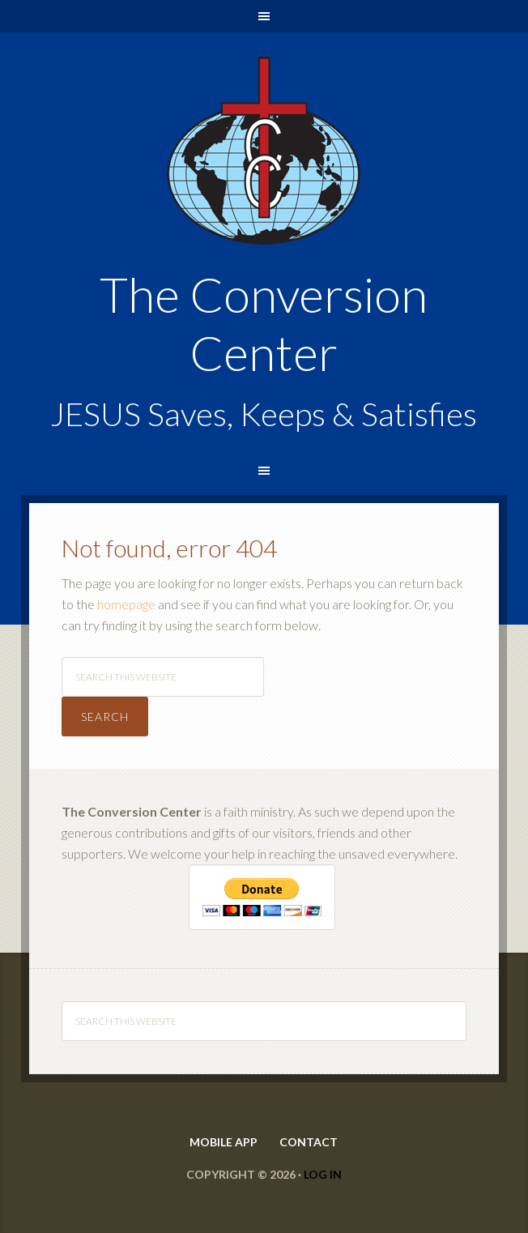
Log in (323, 1174)
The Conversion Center (264, 74)
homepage (126, 604)
